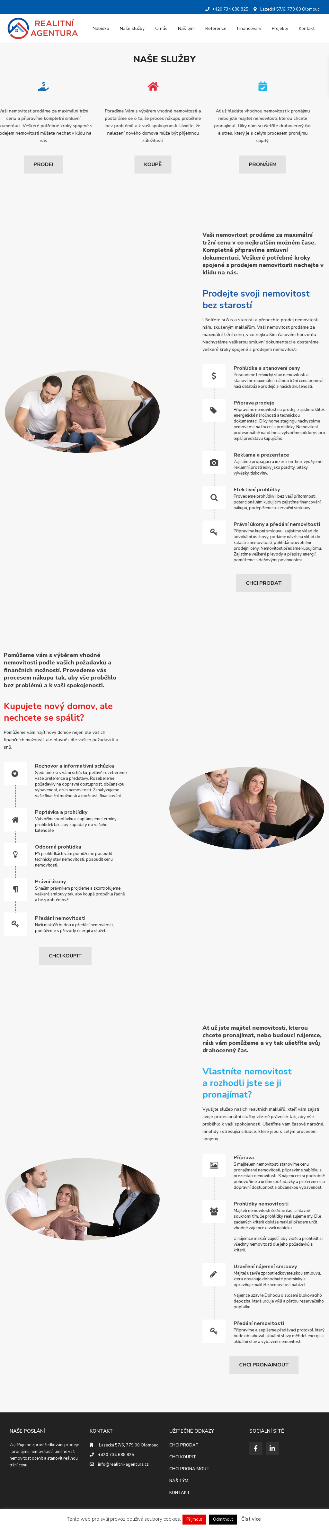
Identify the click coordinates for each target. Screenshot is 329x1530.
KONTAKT (179, 1493)
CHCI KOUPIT (182, 1457)
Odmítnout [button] (223, 1519)
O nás (161, 28)
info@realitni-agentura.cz (123, 1464)
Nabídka (101, 28)
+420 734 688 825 (116, 1455)
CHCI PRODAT (184, 1445)
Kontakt (307, 28)
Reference (216, 28)
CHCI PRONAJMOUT (189, 1469)
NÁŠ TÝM (178, 1481)
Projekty (280, 28)
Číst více (251, 1519)
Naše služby (132, 28)
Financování (249, 28)
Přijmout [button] (194, 1519)
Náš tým (186, 28)
